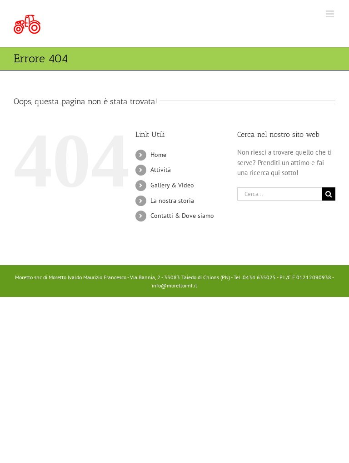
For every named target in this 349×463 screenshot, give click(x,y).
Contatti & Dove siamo (182, 215)
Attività (160, 170)
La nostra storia (172, 200)
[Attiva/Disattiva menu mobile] (330, 14)
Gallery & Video (172, 185)
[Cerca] (328, 194)
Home (158, 155)
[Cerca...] (279, 194)
